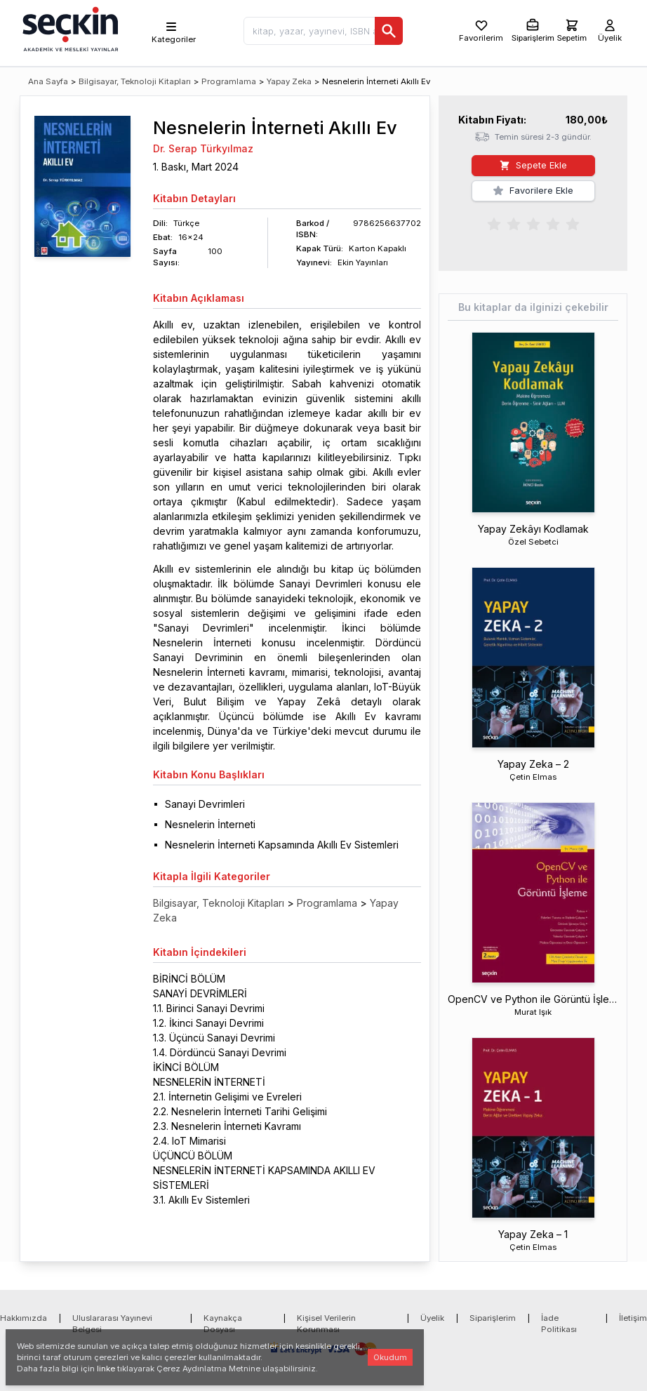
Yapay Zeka (289, 81)
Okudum (390, 1357)
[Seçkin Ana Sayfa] (69, 28)
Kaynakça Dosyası (223, 1323)
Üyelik (432, 1318)
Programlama (228, 81)
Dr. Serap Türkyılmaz (203, 148)
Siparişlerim (492, 1318)
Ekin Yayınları (363, 262)
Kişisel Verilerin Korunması (326, 1323)
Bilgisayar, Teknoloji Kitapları (135, 81)
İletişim (633, 1318)
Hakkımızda (23, 1318)
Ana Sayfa (48, 81)
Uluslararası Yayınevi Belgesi (112, 1323)
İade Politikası (559, 1323)
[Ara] (389, 31)
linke (106, 1368)
